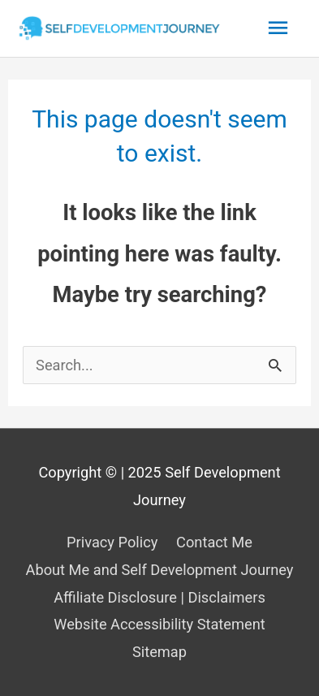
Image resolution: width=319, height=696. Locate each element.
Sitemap (159, 651)
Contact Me (214, 542)
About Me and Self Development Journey (160, 569)
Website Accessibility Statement (159, 624)
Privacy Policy (112, 542)
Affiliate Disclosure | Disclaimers (159, 597)
